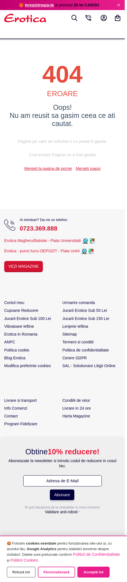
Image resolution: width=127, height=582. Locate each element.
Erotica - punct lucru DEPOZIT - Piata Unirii (42, 251)
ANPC (9, 342)
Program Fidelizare (20, 424)
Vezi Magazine (23, 266)
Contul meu (14, 302)
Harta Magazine (76, 416)
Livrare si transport (20, 400)
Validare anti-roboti (61, 512)
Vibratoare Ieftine (19, 326)
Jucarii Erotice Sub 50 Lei (85, 310)
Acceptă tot (93, 572)
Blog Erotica (14, 358)
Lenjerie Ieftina (75, 326)
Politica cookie (16, 350)
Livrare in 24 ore (77, 408)
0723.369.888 (38, 228)
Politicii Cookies (24, 560)
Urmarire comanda (79, 302)
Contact (11, 416)
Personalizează (56, 572)
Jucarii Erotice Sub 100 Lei (27, 318)
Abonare (62, 494)
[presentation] (62, 527)
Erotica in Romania (20, 334)
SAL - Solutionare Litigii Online (89, 366)
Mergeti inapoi (88, 168)
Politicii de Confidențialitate (96, 554)
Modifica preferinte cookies (27, 366)
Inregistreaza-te (39, 5)
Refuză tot (21, 572)
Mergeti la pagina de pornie (48, 168)
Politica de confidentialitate (86, 350)
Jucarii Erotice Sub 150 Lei (86, 318)
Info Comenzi (15, 408)
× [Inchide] (118, 5)
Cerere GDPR (75, 358)
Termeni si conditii (78, 342)
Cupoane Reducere (21, 310)
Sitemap (70, 334)
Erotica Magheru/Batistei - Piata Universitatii (42, 240)
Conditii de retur (76, 400)
